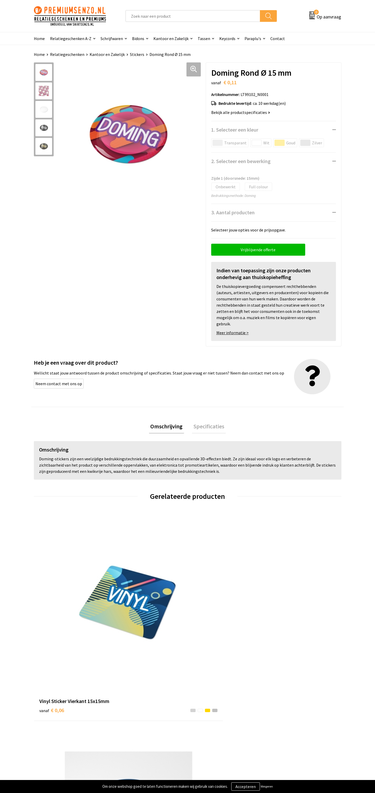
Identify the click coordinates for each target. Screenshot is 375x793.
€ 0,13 (205, 607)
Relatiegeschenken (67, 54)
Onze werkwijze (208, 702)
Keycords (227, 38)
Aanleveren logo (208, 695)
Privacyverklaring (285, 702)
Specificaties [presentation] (207, 427)
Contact (277, 38)
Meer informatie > (232, 332)
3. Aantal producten (233, 212)
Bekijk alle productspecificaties (240, 112)
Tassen (204, 38)
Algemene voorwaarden (291, 686)
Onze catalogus (132, 695)
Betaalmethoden (209, 710)
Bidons (138, 38)
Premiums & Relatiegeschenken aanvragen (146, 714)
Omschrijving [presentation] (168, 427)
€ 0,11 (282, 607)
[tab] (168, 427)
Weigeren (267, 786)
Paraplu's (253, 38)
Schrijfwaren (112, 38)
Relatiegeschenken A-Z (70, 38)
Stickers (137, 54)
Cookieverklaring (285, 695)
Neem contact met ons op (58, 383)
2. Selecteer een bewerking (241, 161)
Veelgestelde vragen (136, 702)
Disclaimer (279, 710)
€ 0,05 (128, 599)
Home (39, 38)
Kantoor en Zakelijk (171, 38)
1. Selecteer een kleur (234, 129)
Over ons (125, 686)
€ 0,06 (51, 607)
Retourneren (205, 718)
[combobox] (193, 16)
